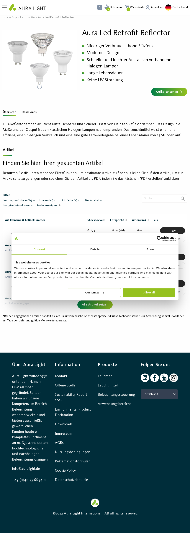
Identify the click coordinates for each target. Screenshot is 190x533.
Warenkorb (137, 7)
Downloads (29, 112)
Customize (94, 292)
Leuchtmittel (27, 17)
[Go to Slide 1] (39, 86)
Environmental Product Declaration (73, 412)
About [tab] (151, 249)
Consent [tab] (39, 249)
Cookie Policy (65, 471)
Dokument (116, 7)
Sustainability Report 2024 (71, 397)
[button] (39, 60)
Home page (10, 17)
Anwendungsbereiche (115, 404)
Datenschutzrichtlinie (71, 480)
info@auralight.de (26, 469)
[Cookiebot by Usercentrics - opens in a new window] (159, 238)
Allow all (149, 292)
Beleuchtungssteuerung (116, 395)
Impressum (63, 434)
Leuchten (105, 376)
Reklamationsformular (73, 461)
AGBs (59, 443)
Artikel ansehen (169, 92)
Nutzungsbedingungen (72, 452)
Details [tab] (95, 249)
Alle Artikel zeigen (95, 304)
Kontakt (61, 376)
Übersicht (9, 112)
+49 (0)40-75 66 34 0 (29, 480)
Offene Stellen (66, 385)
